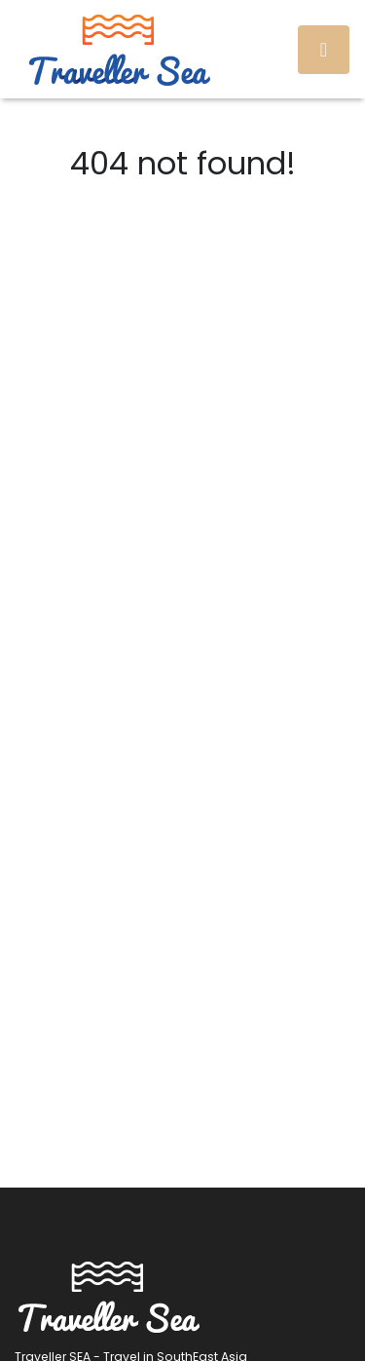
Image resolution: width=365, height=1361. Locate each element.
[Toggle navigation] (323, 49)
